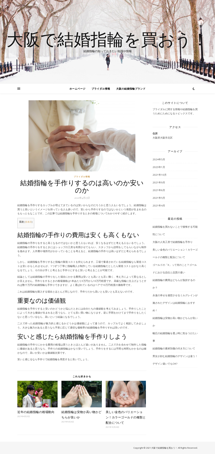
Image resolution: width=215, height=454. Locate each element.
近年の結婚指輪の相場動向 (35, 412)
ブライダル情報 (100, 88)
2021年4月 (159, 205)
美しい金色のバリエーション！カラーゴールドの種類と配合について (126, 417)
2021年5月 (159, 197)
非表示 (28, 221)
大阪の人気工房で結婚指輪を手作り (173, 242)
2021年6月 (159, 190)
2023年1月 (159, 167)
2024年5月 (159, 159)
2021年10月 (160, 174)
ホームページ (77, 88)
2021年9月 (159, 182)
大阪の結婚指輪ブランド (131, 88)
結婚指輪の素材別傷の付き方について (174, 348)
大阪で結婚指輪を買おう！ (107, 38)
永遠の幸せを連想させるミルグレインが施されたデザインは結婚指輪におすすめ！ (175, 303)
